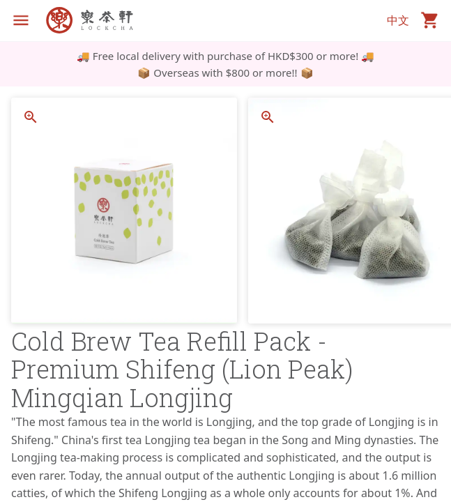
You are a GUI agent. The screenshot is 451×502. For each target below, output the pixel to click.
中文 (398, 20)
